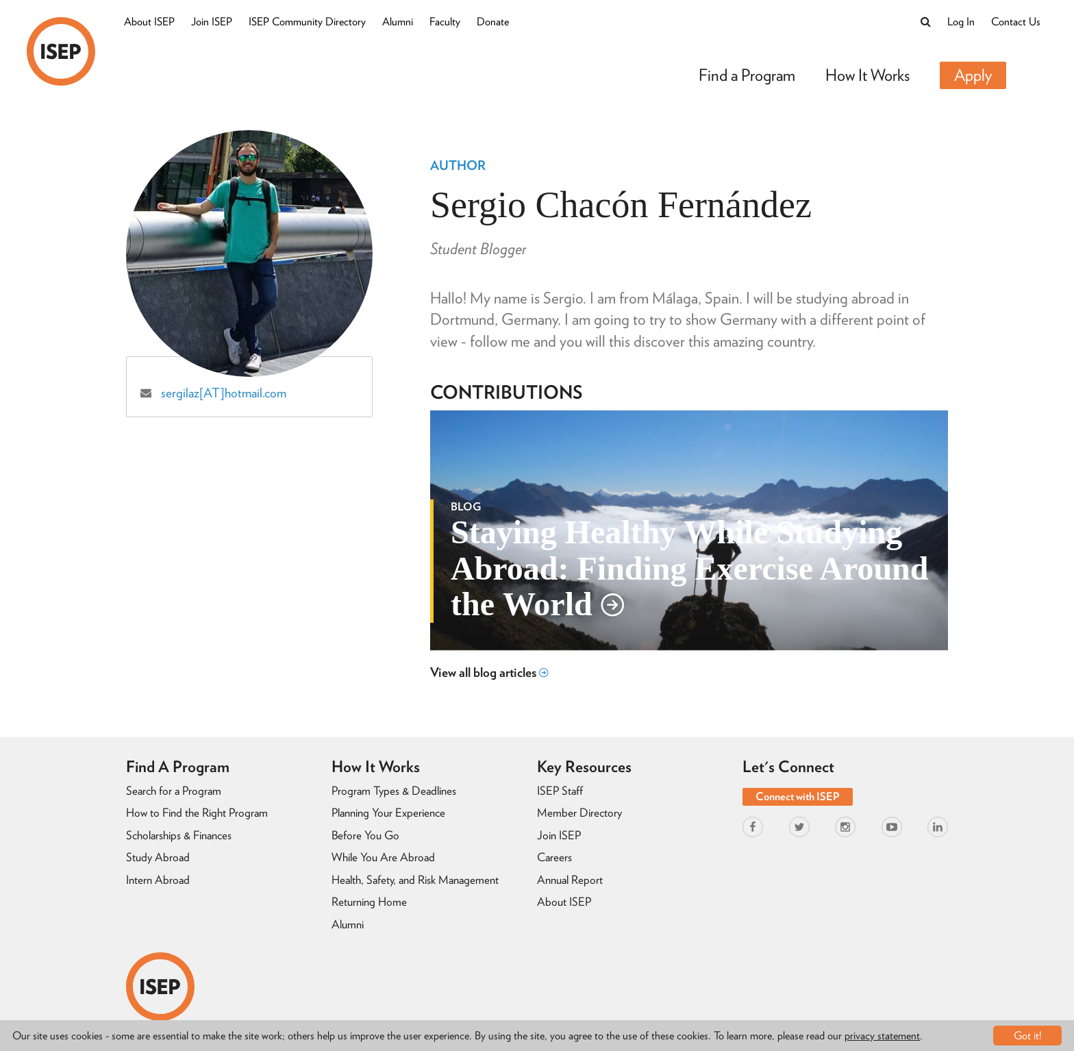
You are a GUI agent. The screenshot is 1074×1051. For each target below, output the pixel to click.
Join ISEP (211, 21)
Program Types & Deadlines (394, 790)
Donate (493, 21)
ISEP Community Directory (307, 21)
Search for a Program (173, 790)
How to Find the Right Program (197, 812)
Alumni (397, 21)
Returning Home (369, 901)
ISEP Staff (560, 790)
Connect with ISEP (797, 796)
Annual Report (570, 880)
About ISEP (149, 21)
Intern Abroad (158, 880)
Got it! (1028, 1035)
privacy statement (882, 1035)
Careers (554, 857)
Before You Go (365, 835)
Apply (973, 75)
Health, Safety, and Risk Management (415, 880)
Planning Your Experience (388, 812)
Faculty (444, 21)
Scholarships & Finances (179, 835)
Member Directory (579, 812)
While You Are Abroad (383, 857)
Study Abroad (158, 857)
